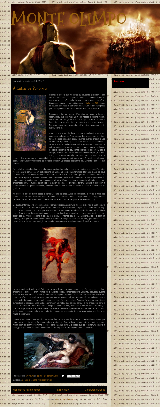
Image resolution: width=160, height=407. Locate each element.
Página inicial (62, 389)
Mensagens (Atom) (64, 399)
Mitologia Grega (45, 380)
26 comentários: (51, 376)
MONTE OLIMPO (69, 19)
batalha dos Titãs (91, 103)
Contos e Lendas (29, 380)
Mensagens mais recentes (27, 389)
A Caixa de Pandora (30, 88)
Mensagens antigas (95, 389)
